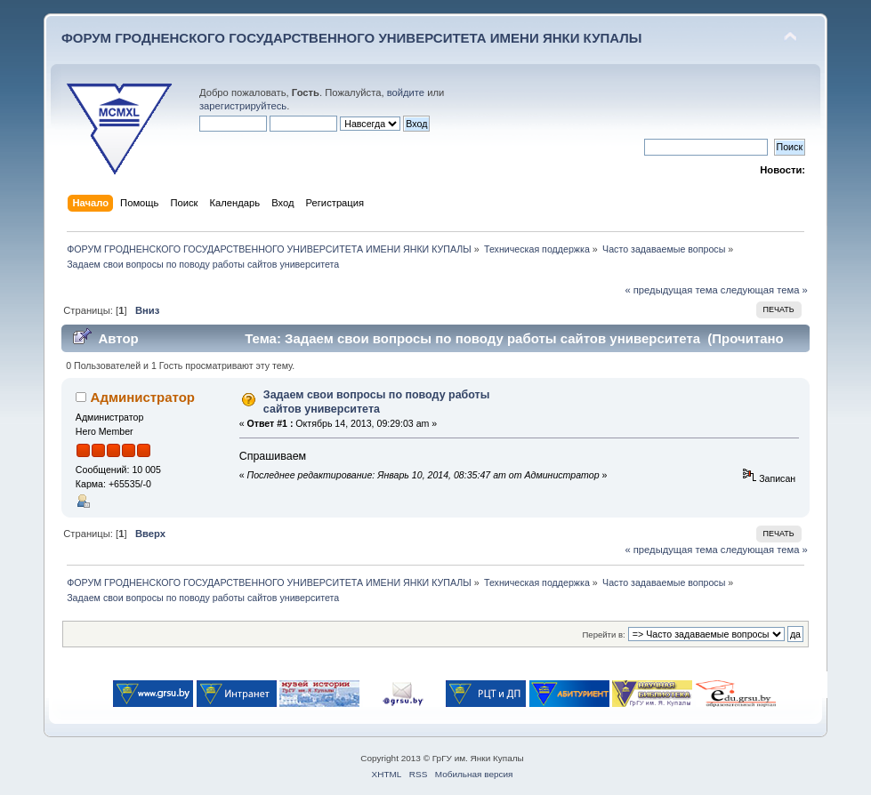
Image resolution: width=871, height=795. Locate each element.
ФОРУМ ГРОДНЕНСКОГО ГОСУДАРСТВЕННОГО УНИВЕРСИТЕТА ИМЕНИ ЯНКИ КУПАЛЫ (351, 37)
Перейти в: (604, 634)
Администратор (143, 397)
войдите (405, 92)
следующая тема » (764, 290)
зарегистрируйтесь (242, 105)
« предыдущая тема (671, 290)
